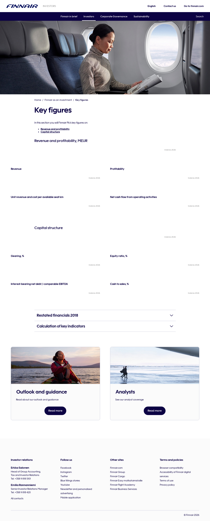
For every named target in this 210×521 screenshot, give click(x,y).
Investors (89, 16)
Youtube (65, 484)
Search (200, 16)
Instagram (66, 472)
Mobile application (70, 497)
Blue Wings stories (70, 480)
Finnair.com (116, 467)
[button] (105, 315)
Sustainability (141, 16)
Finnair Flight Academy (122, 484)
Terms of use (166, 480)
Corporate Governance (113, 16)
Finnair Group (117, 472)
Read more (55, 410)
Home (37, 100)
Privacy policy (167, 484)
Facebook (65, 467)
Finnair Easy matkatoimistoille (126, 480)
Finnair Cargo (117, 476)
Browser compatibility (171, 467)
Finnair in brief (69, 16)
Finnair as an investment (58, 100)
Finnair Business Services (123, 489)
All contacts (17, 498)
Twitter (64, 476)
